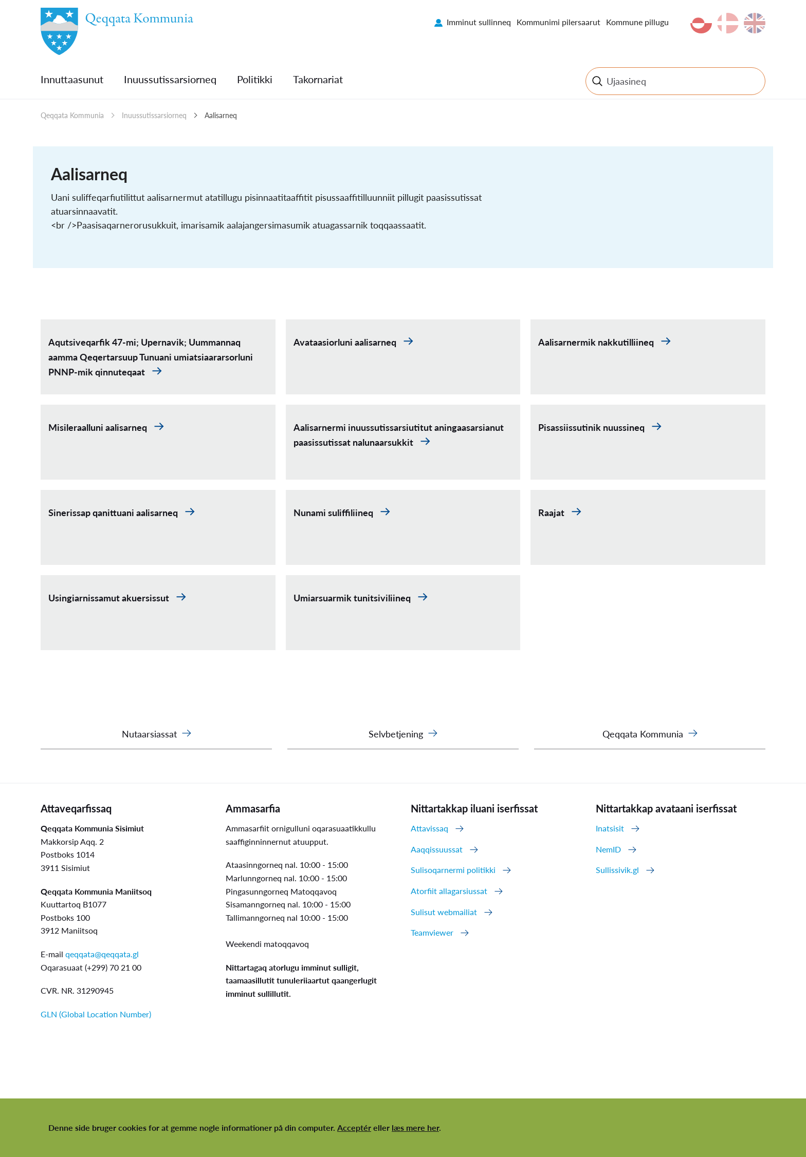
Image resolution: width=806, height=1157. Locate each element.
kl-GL (701, 23)
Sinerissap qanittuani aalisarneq (114, 512)
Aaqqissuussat (437, 849)
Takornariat (318, 79)
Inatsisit (610, 828)
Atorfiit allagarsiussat (449, 891)
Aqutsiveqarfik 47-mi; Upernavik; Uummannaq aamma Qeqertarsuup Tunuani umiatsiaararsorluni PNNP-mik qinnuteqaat (150, 356)
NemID (608, 849)
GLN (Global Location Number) (96, 1014)
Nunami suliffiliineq (334, 512)
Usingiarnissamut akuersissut (109, 597)
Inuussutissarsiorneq (170, 79)
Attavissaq (429, 828)
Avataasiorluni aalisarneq (346, 342)
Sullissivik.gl (617, 870)
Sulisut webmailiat (444, 912)
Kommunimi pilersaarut (558, 22)
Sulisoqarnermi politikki (453, 870)
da (728, 23)
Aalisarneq (221, 115)
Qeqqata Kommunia (72, 115)
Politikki (254, 79)
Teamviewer (432, 932)
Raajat (552, 512)
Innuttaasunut (72, 79)
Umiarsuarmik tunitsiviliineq (353, 597)
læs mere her (415, 1127)
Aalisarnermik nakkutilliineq (597, 342)
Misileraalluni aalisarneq (98, 427)
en (754, 23)
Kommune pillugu (637, 22)
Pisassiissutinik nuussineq (592, 427)
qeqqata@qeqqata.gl (102, 954)
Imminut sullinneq (479, 22)
